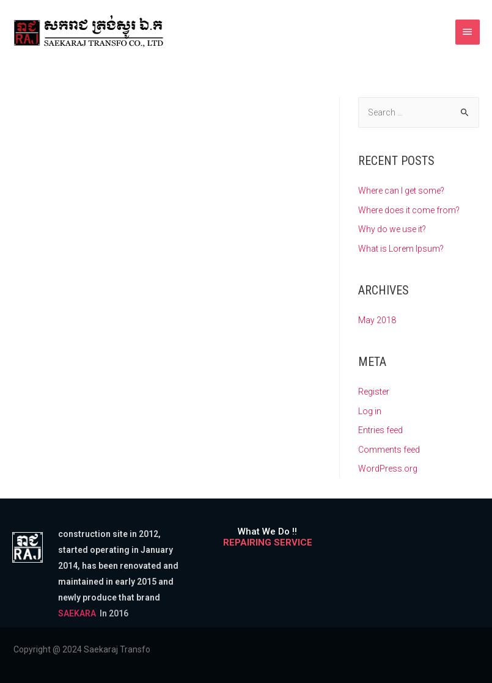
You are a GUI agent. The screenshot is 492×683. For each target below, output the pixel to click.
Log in (369, 411)
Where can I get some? (401, 190)
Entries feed (380, 430)
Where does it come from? (409, 210)
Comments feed (389, 450)
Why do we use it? (392, 229)
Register (373, 391)
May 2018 (377, 320)
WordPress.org (387, 468)
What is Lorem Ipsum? (401, 249)
